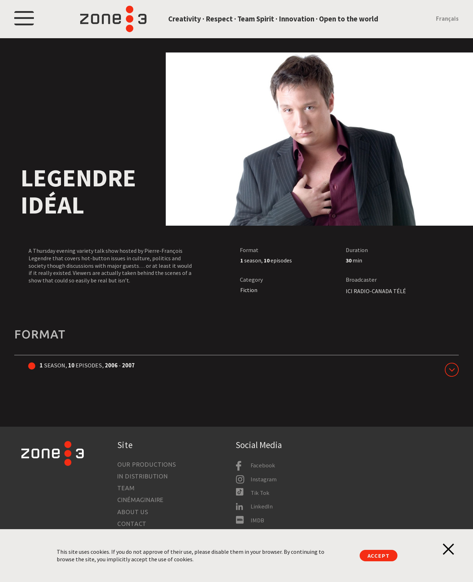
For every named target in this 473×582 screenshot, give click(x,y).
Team (125, 488)
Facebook (263, 465)
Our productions (146, 464)
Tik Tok (260, 493)
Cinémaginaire (140, 500)
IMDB (257, 520)
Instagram (264, 479)
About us (132, 512)
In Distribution (142, 476)
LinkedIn (262, 506)
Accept (378, 555)
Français (447, 22)
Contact (131, 524)
